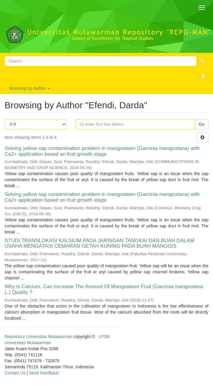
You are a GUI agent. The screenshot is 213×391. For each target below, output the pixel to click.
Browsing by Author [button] (29, 88)
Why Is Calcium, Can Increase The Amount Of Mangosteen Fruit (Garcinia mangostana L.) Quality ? (104, 289)
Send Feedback (44, 372)
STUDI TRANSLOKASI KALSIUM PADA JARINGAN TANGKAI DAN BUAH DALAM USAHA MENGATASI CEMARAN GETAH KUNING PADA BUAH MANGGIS (99, 243)
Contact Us (15, 372)
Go (202, 124)
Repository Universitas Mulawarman (38, 336)
